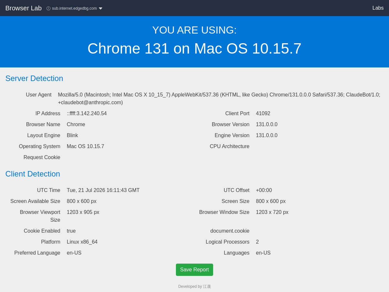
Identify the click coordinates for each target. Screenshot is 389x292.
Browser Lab (23, 8)
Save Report (194, 269)
